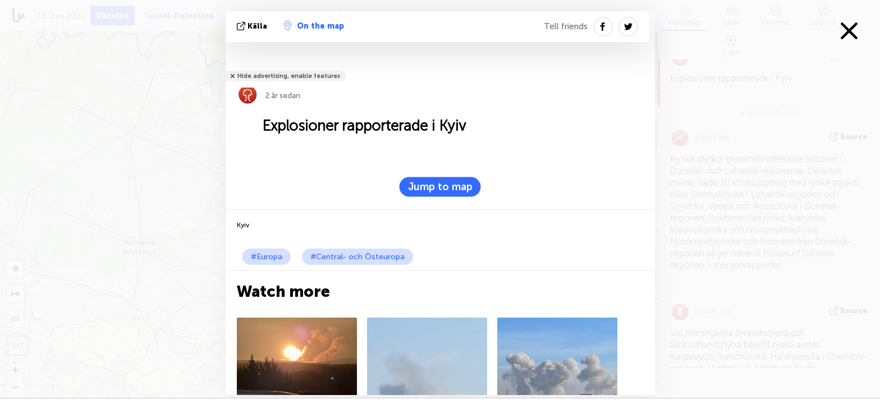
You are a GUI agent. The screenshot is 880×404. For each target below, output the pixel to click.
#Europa (266, 256)
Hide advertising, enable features (288, 76)
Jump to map (440, 187)
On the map (314, 26)
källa (253, 26)
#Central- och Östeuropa (357, 256)
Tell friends (566, 26)
